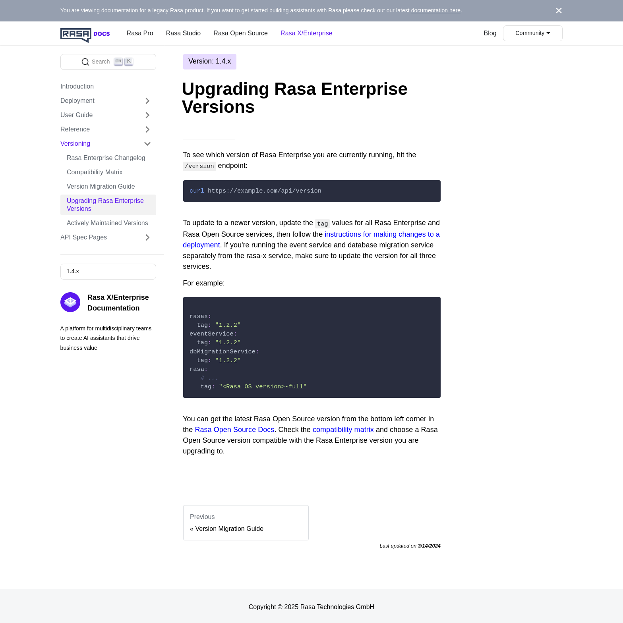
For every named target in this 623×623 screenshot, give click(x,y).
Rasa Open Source (240, 33)
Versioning (75, 143)
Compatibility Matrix (94, 172)
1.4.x (72, 271)
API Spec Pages (83, 237)
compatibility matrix (343, 428)
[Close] (559, 11)
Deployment (77, 100)
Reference (75, 129)
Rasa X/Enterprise (307, 33)
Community (529, 33)
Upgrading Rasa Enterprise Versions (105, 204)
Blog (490, 33)
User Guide (76, 115)
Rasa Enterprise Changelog (106, 157)
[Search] (108, 62)
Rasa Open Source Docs (234, 428)
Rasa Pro (140, 33)
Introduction (77, 86)
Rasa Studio (183, 33)
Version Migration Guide (101, 186)
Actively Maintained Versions (107, 223)
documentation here (436, 10)
